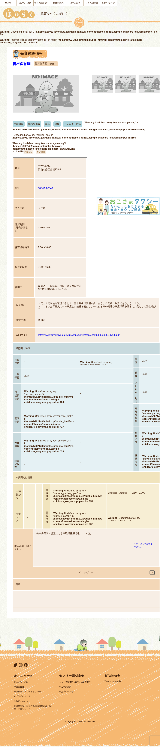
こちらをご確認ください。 (143, 545)
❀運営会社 (19, 686)
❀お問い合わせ (21, 701)
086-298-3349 (45, 188)
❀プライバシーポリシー (25, 696)
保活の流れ (58, 3)
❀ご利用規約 (65, 686)
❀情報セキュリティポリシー (27, 691)
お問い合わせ (108, 3)
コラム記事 (75, 3)
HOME (8, 3)
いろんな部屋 (91, 3)
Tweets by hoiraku (113, 681)
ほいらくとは (25, 3)
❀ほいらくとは (21, 682)
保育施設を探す (41, 3)
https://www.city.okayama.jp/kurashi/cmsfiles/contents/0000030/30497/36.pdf (79, 335)
